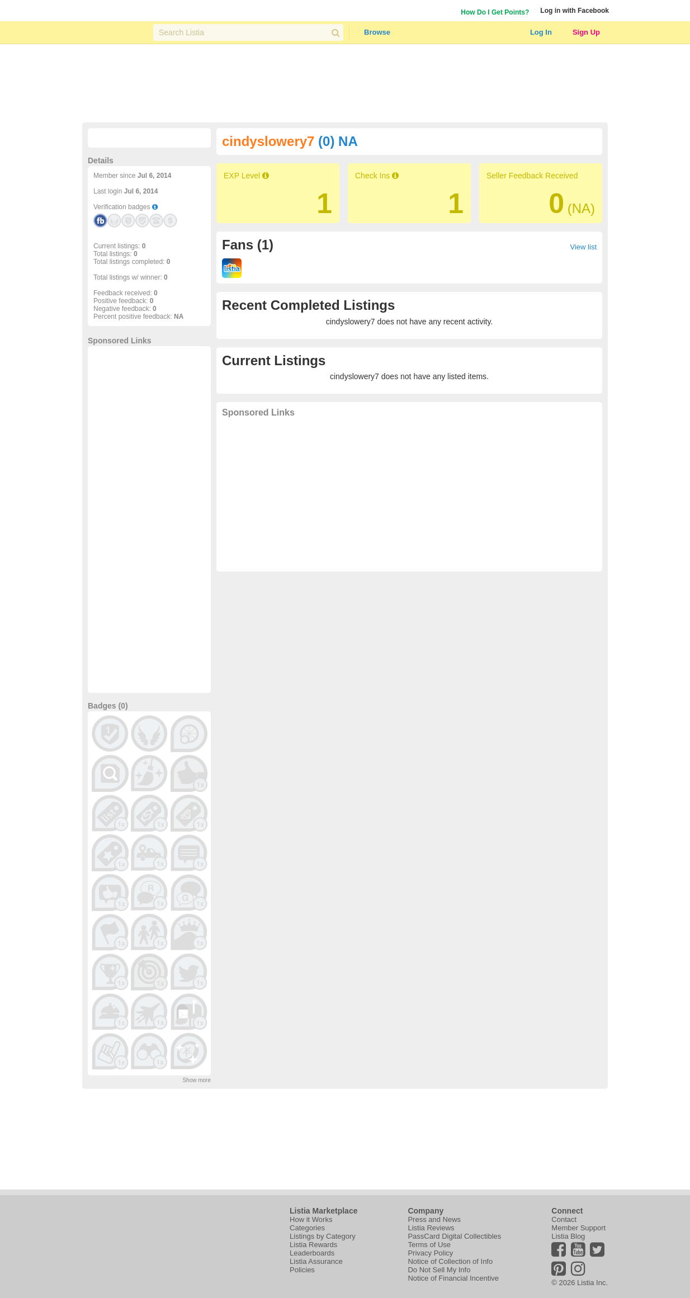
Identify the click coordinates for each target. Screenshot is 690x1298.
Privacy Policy (430, 1253)
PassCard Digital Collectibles (454, 1236)
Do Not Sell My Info (439, 1270)
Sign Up (586, 32)
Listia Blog (568, 1236)
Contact (563, 1219)
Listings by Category (323, 1236)
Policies (302, 1270)
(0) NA (338, 141)
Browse (377, 32)
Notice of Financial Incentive (453, 1278)
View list (583, 247)
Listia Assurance (316, 1261)
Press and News (434, 1219)
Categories (307, 1228)
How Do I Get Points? (495, 12)
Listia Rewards (313, 1244)
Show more (196, 1080)
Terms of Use (429, 1244)
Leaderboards (312, 1253)
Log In (541, 32)
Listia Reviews (431, 1228)
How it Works (311, 1219)
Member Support (578, 1228)
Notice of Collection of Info (450, 1261)
